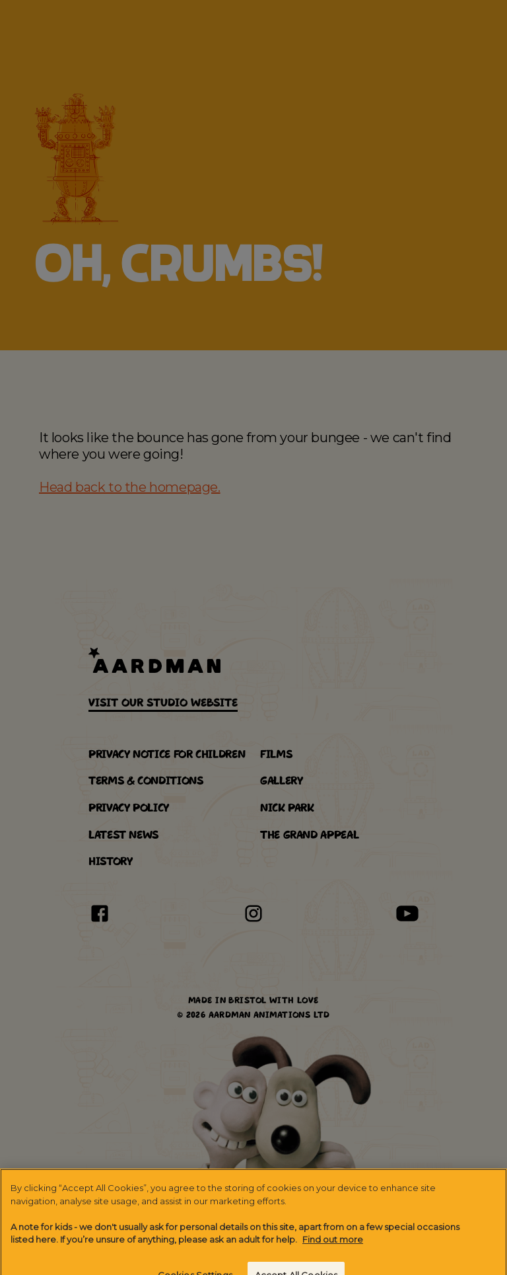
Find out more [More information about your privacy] (332, 1244)
